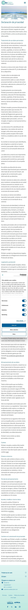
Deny (14, 334)
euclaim (23, 561)
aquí (7, 452)
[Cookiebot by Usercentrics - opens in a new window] (20, 275)
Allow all (14, 325)
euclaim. (11, 511)
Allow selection (14, 329)
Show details (20, 320)
